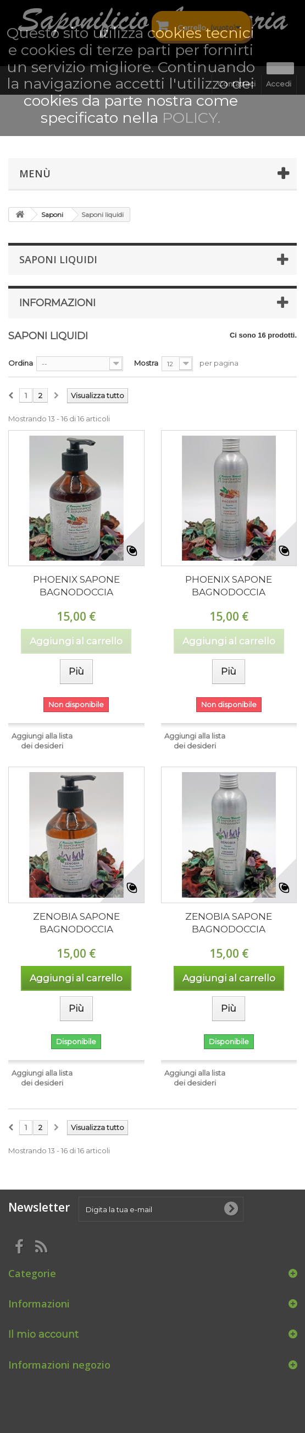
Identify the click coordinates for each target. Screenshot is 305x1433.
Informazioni (57, 303)
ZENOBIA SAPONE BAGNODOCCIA (76, 923)
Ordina (20, 363)
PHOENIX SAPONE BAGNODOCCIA (76, 586)
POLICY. (191, 117)
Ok (280, 68)
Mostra (146, 363)
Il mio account (43, 1334)
